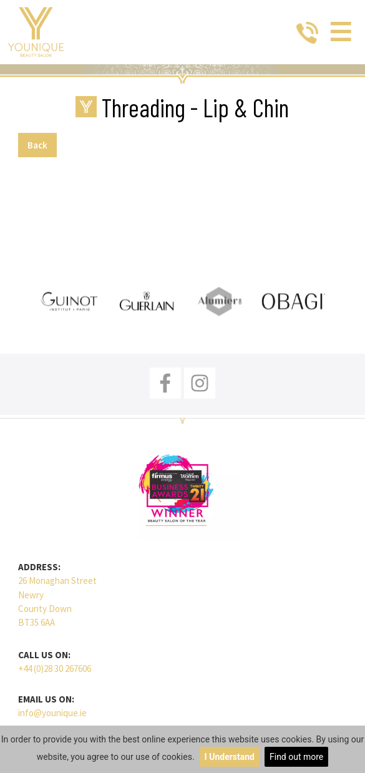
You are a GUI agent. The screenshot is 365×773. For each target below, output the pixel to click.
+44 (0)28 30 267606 (54, 668)
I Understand (230, 757)
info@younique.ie (52, 713)
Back (37, 145)
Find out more (296, 757)
